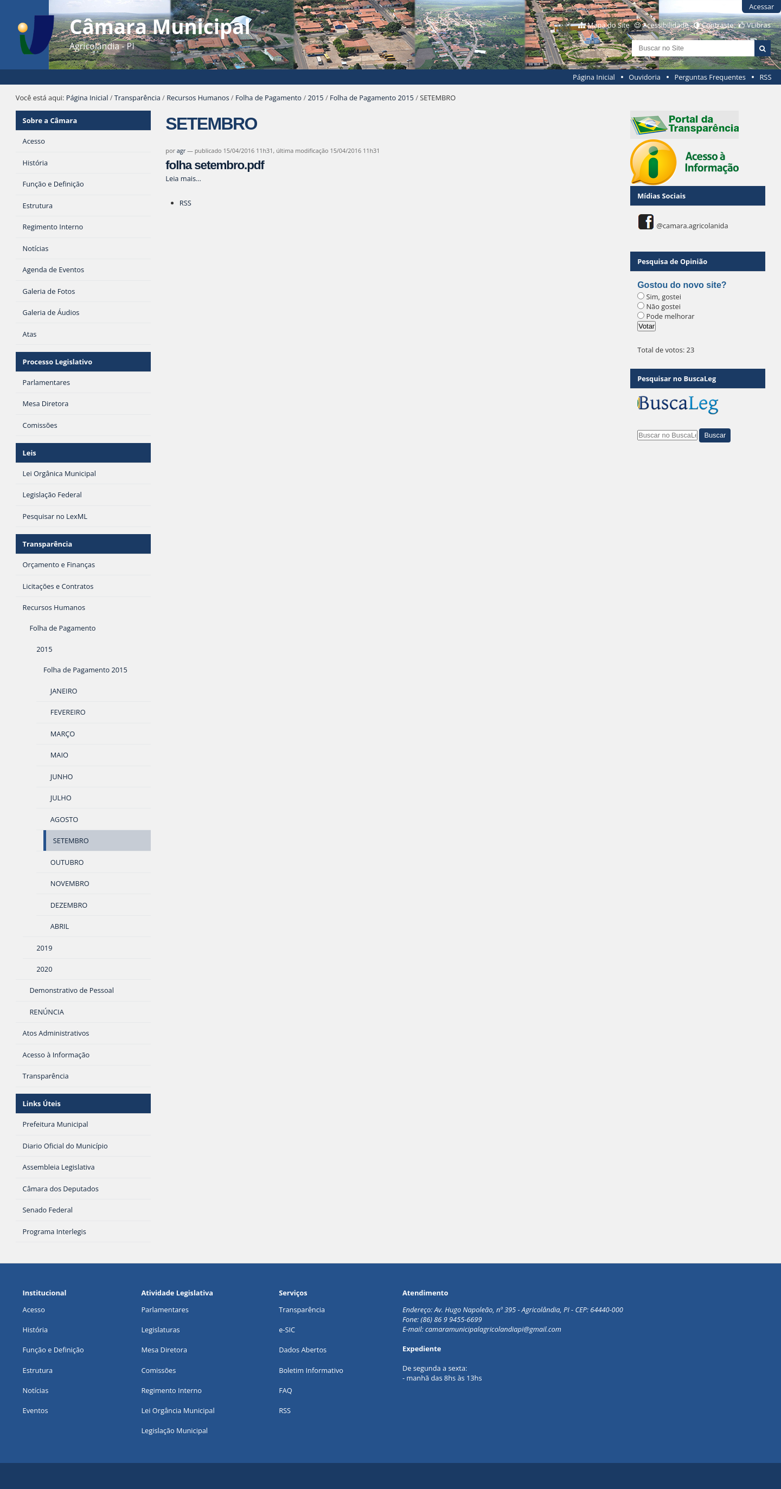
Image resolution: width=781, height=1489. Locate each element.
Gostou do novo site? (681, 285)
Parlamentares (164, 1309)
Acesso (34, 1309)
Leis (29, 453)
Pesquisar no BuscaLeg (676, 378)
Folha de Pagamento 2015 (372, 97)
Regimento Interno (171, 1390)
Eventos (35, 1410)
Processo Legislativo (57, 362)
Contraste (717, 25)
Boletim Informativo (311, 1370)
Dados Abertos (303, 1350)
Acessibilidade (665, 25)
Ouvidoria (645, 77)
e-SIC (287, 1329)
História (35, 1329)
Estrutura (38, 1370)
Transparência (137, 97)
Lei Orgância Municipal (177, 1410)
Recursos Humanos (198, 97)
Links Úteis (42, 1103)
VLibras (759, 25)
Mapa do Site (608, 25)
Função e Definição (53, 1350)
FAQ (285, 1390)
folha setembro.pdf (214, 165)
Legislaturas (160, 1329)
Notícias (36, 1390)
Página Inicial (594, 77)
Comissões (158, 1370)
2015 (315, 97)
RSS (765, 77)
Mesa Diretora (164, 1350)
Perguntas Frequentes (709, 77)
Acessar (761, 6)
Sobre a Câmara (50, 120)
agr (181, 150)
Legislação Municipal (174, 1430)
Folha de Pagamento (268, 97)
